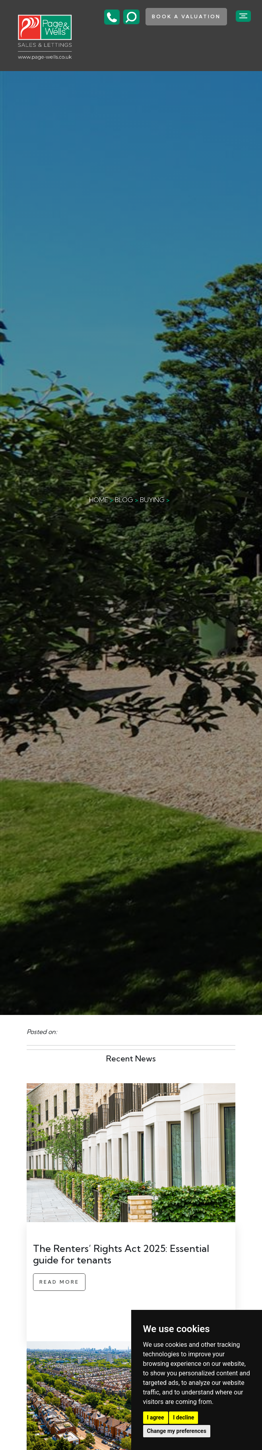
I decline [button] (183, 1417)
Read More (59, 1282)
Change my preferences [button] (176, 1431)
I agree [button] (155, 1417)
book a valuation (186, 16)
